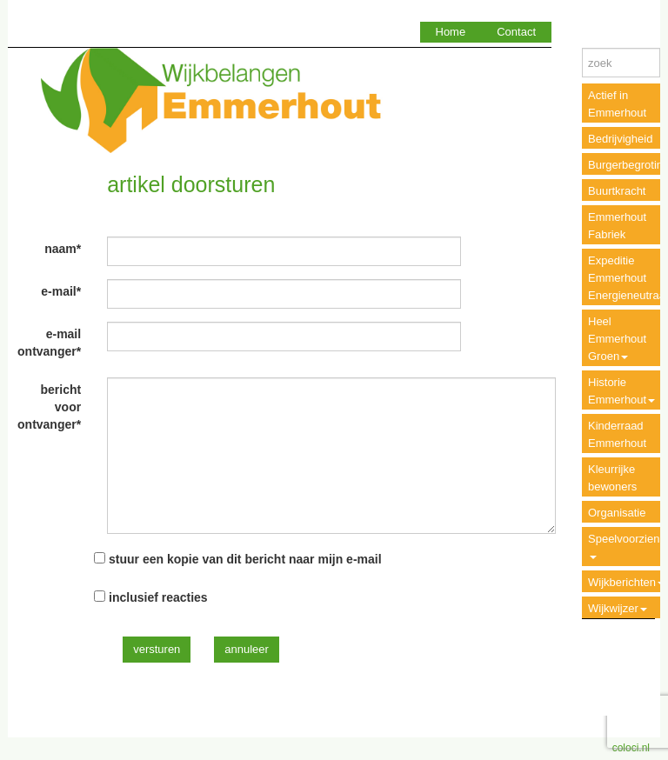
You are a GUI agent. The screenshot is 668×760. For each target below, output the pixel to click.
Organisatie (616, 512)
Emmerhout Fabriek (617, 225)
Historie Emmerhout (621, 391)
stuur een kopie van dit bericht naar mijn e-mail (245, 559)
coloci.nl (631, 748)
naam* (62, 249)
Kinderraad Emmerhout (617, 434)
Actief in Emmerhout (617, 104)
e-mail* (61, 291)
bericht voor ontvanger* (49, 407)
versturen (156, 649)
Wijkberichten (626, 582)
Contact (516, 31)
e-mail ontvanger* (49, 342)
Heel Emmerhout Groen (617, 339)
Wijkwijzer (617, 608)
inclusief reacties (158, 597)
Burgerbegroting (628, 164)
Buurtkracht (616, 190)
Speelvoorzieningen (628, 545)
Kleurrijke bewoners (612, 478)
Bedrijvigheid (620, 138)
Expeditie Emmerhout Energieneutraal (628, 278)
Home (451, 31)
